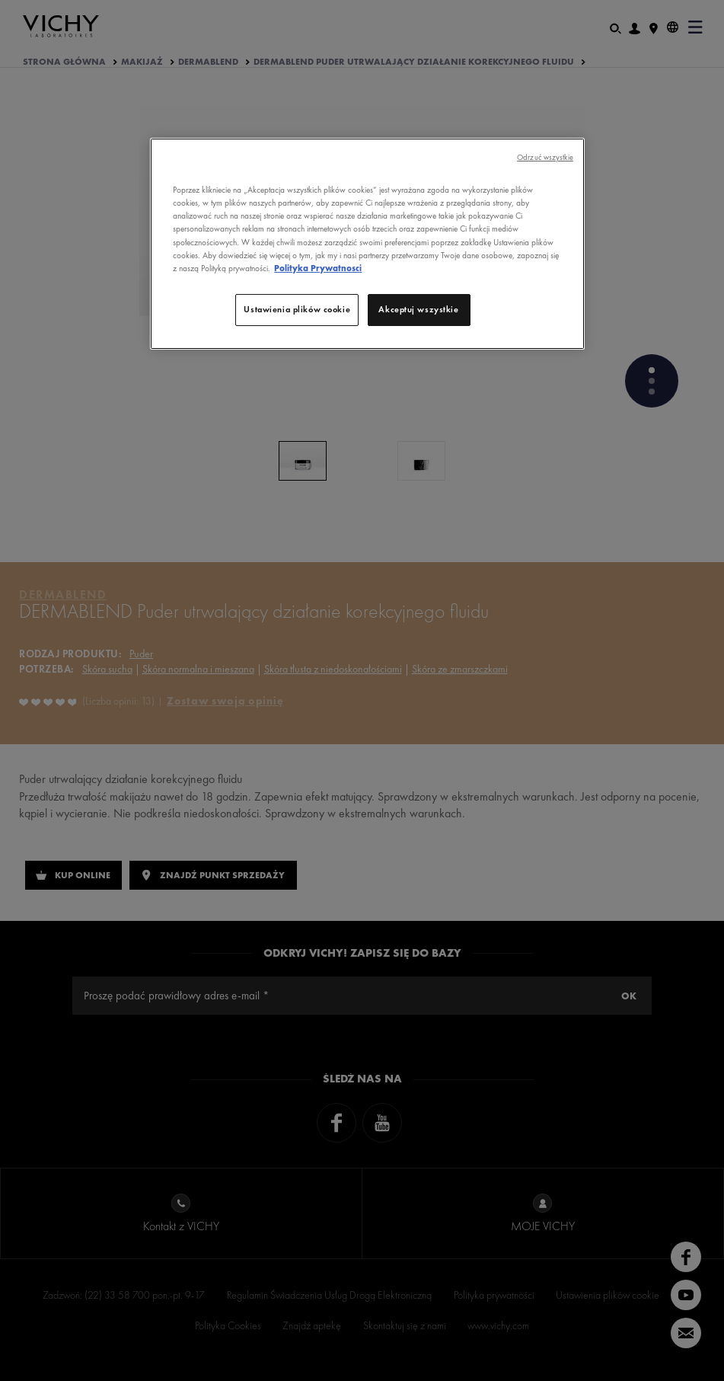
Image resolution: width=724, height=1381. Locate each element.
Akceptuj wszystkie (418, 309)
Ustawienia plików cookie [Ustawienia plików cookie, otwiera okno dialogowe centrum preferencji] (297, 309)
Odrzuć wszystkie (545, 157)
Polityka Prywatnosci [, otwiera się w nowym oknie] (318, 268)
